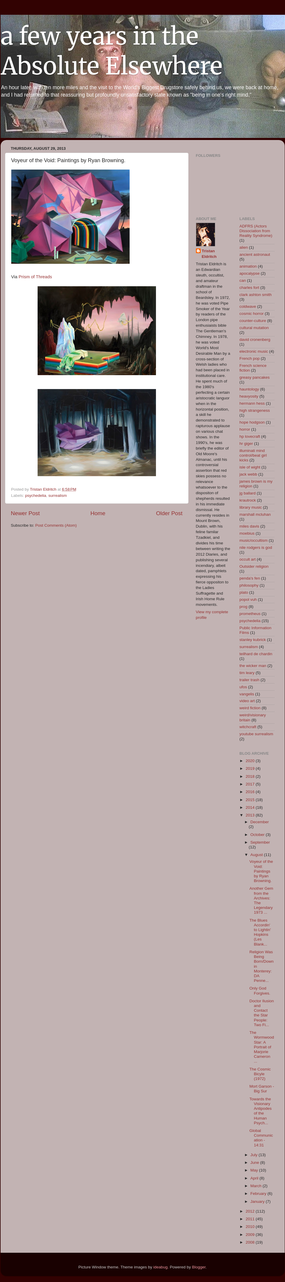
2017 (251, 784)
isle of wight (249, 467)
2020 (251, 761)
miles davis (249, 526)
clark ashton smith (255, 294)
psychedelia (35, 495)
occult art (247, 559)
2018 (251, 776)
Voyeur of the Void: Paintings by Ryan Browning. (261, 871)
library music (250, 507)
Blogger (199, 1267)
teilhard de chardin (255, 654)
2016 (251, 792)
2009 (251, 1234)
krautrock (247, 500)
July (254, 1155)
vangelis (246, 694)
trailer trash (249, 680)
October (258, 834)
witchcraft (247, 727)
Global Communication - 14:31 (261, 1137)
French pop (249, 358)
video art (247, 701)
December (259, 822)
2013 (251, 815)
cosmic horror (251, 313)
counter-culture (252, 320)
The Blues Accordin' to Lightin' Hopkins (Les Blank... (260, 932)
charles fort (249, 287)
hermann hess (252, 403)
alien (243, 247)
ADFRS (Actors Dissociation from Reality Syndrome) (255, 231)
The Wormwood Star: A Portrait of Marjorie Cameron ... (261, 1046)
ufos (243, 687)
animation (248, 266)
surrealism (58, 495)
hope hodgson (252, 422)
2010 (251, 1226)
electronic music (253, 351)
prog (243, 606)
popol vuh (248, 599)
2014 (251, 807)
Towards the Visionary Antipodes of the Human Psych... (260, 1111)
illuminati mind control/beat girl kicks (253, 455)
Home (98, 513)
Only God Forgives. (259, 990)
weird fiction (249, 708)
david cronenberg (254, 339)
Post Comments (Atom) (56, 525)
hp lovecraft (249, 436)
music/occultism (253, 540)
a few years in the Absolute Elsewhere (112, 51)
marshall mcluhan (255, 514)
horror (244, 429)
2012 (251, 1211)
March (256, 1186)
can (242, 280)
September (260, 842)
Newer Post (25, 513)
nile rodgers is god (255, 547)
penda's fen (249, 578)
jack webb (248, 474)
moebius (247, 533)
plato (243, 592)
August (257, 855)
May (254, 1170)
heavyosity (248, 396)
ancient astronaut (254, 254)
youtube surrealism (256, 734)
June (255, 1162)
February (259, 1193)
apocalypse (249, 273)
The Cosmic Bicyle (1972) (260, 1074)
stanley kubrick (252, 639)
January (258, 1201)
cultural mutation (254, 328)
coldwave (247, 306)
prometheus (249, 613)
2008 (251, 1242)
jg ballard (247, 493)
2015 (251, 800)
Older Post (169, 513)
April (255, 1178)
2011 (251, 1219)
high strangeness (254, 410)
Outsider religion (253, 566)
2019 (251, 768)
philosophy (249, 585)
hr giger (246, 443)
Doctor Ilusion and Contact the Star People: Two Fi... (261, 1013)
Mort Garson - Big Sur (261, 1088)
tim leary (247, 673)
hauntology (249, 389)
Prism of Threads (34, 276)
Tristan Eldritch (209, 254)
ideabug (160, 1267)
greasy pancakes (254, 377)
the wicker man (252, 665)
